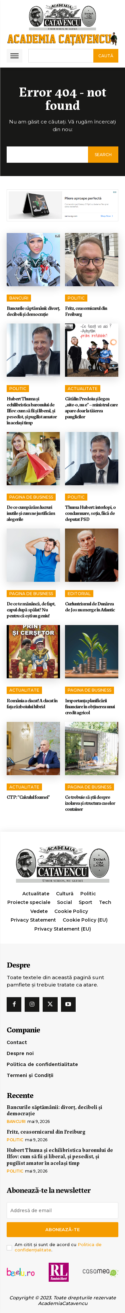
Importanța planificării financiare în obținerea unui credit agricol (90, 706)
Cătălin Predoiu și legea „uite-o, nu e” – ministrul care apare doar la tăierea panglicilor (91, 407)
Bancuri (18, 298)
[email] (62, 1210)
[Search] (105, 56)
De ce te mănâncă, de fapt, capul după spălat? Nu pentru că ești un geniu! (31, 609)
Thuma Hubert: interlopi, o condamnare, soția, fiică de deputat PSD (90, 513)
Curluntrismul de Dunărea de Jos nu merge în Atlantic (90, 606)
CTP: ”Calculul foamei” (28, 796)
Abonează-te (62, 1229)
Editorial (79, 593)
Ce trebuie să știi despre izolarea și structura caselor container (90, 802)
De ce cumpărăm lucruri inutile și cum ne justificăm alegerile (31, 513)
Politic (76, 298)
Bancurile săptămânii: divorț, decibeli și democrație (33, 311)
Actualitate (83, 388)
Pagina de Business (31, 497)
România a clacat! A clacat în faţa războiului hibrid (32, 703)
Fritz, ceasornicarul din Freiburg (86, 311)
